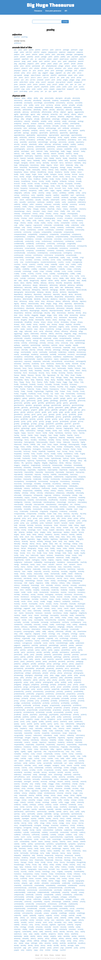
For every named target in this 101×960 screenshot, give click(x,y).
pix (58, 77)
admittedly (37, 110)
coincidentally (58, 225)
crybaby (52, 274)
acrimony (49, 105)
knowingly (31, 530)
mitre (22, 590)
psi (84, 84)
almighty (29, 119)
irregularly (54, 511)
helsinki (79, 437)
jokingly (30, 521)
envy (71, 343)
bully (58, 186)
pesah (73, 64)
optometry (53, 636)
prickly (65, 696)
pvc (42, 91)
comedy (45, 227)
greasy (67, 419)
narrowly (17, 611)
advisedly (17, 112)
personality (75, 668)
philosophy (37, 673)
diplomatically (79, 304)
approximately (76, 135)
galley (39, 398)
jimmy (64, 518)
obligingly (61, 627)
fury (56, 396)
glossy (16, 412)
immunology (80, 467)
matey (53, 569)
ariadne (73, 137)
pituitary (29, 678)
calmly (34, 193)
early (67, 327)
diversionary (61, 313)
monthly (45, 597)
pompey (53, 684)
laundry (57, 534)
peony (71, 664)
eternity (32, 350)
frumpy (46, 394)
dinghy (48, 304)
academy (55, 100)
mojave (16, 592)
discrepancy (68, 306)
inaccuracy (74, 474)
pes (61, 64)
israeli (49, 514)
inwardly (69, 509)
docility (27, 315)
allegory (78, 117)
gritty (35, 421)
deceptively (68, 283)
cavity (64, 202)
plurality (62, 680)
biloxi (16, 167)
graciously (17, 417)
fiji (58, 375)
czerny (55, 278)
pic (30, 70)
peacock (17, 61)
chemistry (82, 209)
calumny (41, 193)
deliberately (69, 287)
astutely (71, 142)
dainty (73, 278)
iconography (52, 461)
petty (59, 671)
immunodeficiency (67, 467)
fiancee (16, 375)
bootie (55, 177)
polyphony (35, 684)
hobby (29, 447)
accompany (28, 103)
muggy (49, 601)
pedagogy (79, 661)
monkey (40, 594)
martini (42, 567)
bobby (73, 172)
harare (38, 433)
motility (73, 599)
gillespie (74, 407)
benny (38, 163)
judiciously (71, 521)
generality (63, 400)
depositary (37, 294)
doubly (16, 320)
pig (39, 73)
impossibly (39, 472)
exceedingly (25, 354)
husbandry (26, 458)
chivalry (48, 213)
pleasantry (27, 680)
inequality (62, 488)
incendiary (17, 479)
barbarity (54, 156)
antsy (48, 130)
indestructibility (31, 486)
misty (16, 590)
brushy (60, 183)
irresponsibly (31, 514)
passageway (78, 54)
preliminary (50, 694)
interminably (18, 504)
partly (26, 654)
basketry (38, 158)
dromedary (65, 322)
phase (74, 66)
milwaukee (76, 583)
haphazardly (81, 430)
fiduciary (31, 375)
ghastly (43, 407)
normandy (44, 622)
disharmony (40, 308)
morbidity (82, 597)
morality (67, 597)
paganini (17, 645)
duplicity (69, 324)
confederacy (69, 241)
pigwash (59, 73)
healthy (62, 435)
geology (46, 405)
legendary (31, 539)
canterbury (25, 195)
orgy (33, 638)
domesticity (74, 315)
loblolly (71, 548)
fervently (62, 373)
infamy (46, 491)
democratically (81, 290)
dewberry (54, 299)
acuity (23, 107)
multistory (75, 601)
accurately (78, 103)
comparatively (69, 232)
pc (36, 59)
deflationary (18, 287)
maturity (17, 571)
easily (23, 329)
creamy (78, 267)
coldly (67, 225)
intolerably (27, 507)
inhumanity (66, 495)
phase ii (17, 68)
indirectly (50, 486)
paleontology (40, 648)
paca (20, 50)
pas (22, 54)
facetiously (60, 364)
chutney (24, 218)
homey (77, 447)
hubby (59, 454)
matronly (80, 569)
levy (65, 541)
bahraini (76, 151)
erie (40, 347)
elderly (51, 334)
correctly (46, 260)
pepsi (49, 64)
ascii (79, 140)
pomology (44, 684)
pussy (37, 91)
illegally (44, 463)
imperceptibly (52, 470)
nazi (15, 613)
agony (33, 114)
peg (15, 64)
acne (42, 105)
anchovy (57, 123)
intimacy (77, 504)
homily (84, 447)
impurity (46, 474)
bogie (34, 174)
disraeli (67, 310)
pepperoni (79, 664)
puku (46, 89)
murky (41, 604)
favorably (23, 370)
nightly (45, 617)
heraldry (34, 440)
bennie (31, 163)
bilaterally (69, 165)
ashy (84, 140)
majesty (51, 560)
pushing (24, 37)
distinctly (28, 313)
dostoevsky (73, 317)
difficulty (75, 301)
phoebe (45, 673)
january (39, 516)
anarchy (26, 123)
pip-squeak (18, 75)
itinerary (67, 514)
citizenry (17, 220)
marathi (51, 564)
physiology (38, 675)
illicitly (61, 463)
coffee (21, 225)
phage (61, 66)
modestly (64, 590)
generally (72, 400)
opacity (81, 634)
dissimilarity (76, 310)
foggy (65, 382)
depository (47, 294)
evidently (71, 352)
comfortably (70, 227)
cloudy (36, 223)
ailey (38, 114)
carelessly (64, 197)
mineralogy (35, 585)
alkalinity (61, 117)
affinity (55, 112)
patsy (25, 659)
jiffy (58, 518)
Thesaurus (38, 11)
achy (25, 105)
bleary (26, 172)
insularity (63, 500)
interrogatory (63, 504)
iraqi (81, 509)
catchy (63, 200)
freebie (45, 389)
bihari (56, 165)
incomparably (67, 479)
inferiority (69, 491)
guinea (31, 426)
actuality (72, 105)
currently (64, 276)
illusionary (77, 463)
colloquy (17, 227)
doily (55, 315)
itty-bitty (83, 514)
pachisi (37, 50)
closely (30, 223)
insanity (34, 497)
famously (17, 368)
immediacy (68, 465)
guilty (25, 426)
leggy (39, 539)
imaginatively (35, 465)
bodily (16, 174)
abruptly (67, 98)
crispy (42, 271)
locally (23, 551)
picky (23, 73)
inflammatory (49, 493)
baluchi (53, 153)
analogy (81, 121)
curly (49, 276)
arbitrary (32, 137)
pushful (17, 37)
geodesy (29, 405)
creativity (17, 269)
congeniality (71, 244)
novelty (45, 624)
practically (74, 689)
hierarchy (75, 442)
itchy (60, 514)
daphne (43, 280)
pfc (43, 66)
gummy (52, 426)
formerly (65, 384)
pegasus (30, 64)
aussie (23, 147)
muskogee (81, 604)
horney (64, 451)
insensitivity (52, 497)
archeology (52, 137)
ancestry (49, 123)
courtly (24, 264)
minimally (49, 585)
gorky (39, 414)
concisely (38, 239)
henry (27, 440)
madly (68, 557)
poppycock (78, 82)
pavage (44, 57)
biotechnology (19, 170)
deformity (28, 287)
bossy (74, 177)
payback (17, 59)
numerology (60, 624)
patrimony (18, 659)
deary (22, 283)
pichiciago (59, 70)
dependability (73, 292)
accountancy (60, 103)
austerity (30, 147)
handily (48, 430)
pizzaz (79, 77)
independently (19, 486)
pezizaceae (36, 66)
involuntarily (37, 509)
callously (27, 193)
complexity (41, 237)
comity (22, 230)
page (81, 50)
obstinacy (55, 629)
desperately (59, 297)
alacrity (66, 114)
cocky (81, 223)
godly (55, 412)
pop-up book (60, 82)
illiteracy (68, 463)
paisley (71, 645)
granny (58, 417)
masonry (76, 567)
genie (34, 403)
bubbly (24, 186)
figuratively (51, 375)
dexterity (62, 299)
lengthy (80, 539)
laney (36, 532)
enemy (28, 340)
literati (23, 548)
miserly (16, 587)
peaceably (75, 659)
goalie (44, 412)
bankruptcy (29, 156)
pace (25, 50)
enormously (59, 340)
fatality (70, 368)
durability (77, 324)
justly (42, 523)
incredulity (46, 484)
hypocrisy (30, 461)
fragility (73, 387)
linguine (24, 546)
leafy (45, 537)
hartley (16, 435)
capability (40, 195)
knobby (16, 530)
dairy (79, 278)
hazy (50, 435)
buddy (30, 186)
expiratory (48, 359)
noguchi (17, 620)
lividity (52, 548)
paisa (22, 52)
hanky (73, 430)
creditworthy (52, 269)
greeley (16, 421)
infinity (32, 493)
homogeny (37, 449)
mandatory (61, 562)
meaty (46, 574)
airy (61, 114)
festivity (70, 373)
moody (52, 597)
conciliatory (29, 239)
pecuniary (70, 661)
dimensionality (33, 304)
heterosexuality (42, 442)
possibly (75, 687)
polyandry (77, 682)
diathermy (80, 299)
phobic (36, 68)
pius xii (52, 77)
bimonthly (23, 167)
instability (81, 497)
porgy (25, 687)
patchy (23, 657)
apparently (64, 133)
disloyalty (69, 308)
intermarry (72, 502)
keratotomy (48, 525)
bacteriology (54, 151)
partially (55, 652)
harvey (23, 435)
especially (66, 347)
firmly (34, 377)
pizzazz (16, 80)
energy (35, 340)
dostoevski (63, 317)
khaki (56, 525)
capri (72, 195)
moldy (23, 592)
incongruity (54, 481)
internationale (39, 504)
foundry (52, 387)
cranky (39, 267)
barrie (16, 158)
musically (72, 604)
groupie (73, 421)
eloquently (26, 336)
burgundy (43, 188)
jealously (59, 516)
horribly (78, 451)
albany (73, 114)
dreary (43, 322)
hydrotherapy (56, 458)
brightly (55, 181)
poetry (69, 680)
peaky (35, 61)
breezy (34, 181)
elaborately (35, 334)
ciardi (31, 218)
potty (33, 689)
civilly (34, 220)
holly (48, 447)
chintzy (35, 213)
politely (63, 682)
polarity (38, 682)
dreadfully (28, 322)
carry (16, 200)
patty (31, 659)
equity (34, 347)
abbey (29, 98)
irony (16, 511)
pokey (32, 82)
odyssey (51, 631)
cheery (58, 209)
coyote (61, 264)
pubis (65, 87)
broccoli (17, 183)
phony (60, 673)
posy (49, 84)
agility (16, 114)
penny (49, 664)
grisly (29, 421)
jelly (73, 516)
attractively (57, 144)
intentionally (37, 502)
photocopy (68, 673)
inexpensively (28, 491)
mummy (17, 604)
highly (83, 442)
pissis (21, 77)
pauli (44, 659)
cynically (40, 278)
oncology (51, 634)
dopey (31, 317)
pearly (16, 661)
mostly (58, 599)
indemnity (75, 484)
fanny (30, 368)
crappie (52, 267)
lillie (56, 544)
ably (41, 98)
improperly (70, 472)
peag (23, 61)
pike (73, 73)
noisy (30, 620)
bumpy (64, 186)
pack (51, 50)
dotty (81, 317)
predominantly (19, 694)
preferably (30, 694)
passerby (47, 654)
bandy (76, 153)
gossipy (51, 414)
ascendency (72, 140)
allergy (16, 119)
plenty (35, 680)
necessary (38, 613)
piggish (45, 73)
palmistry (72, 648)
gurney (72, 426)
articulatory (31, 140)
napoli (72, 608)
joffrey (82, 518)
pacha (31, 50)
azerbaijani (25, 151)
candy (78, 193)
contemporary (43, 253)
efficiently (73, 331)
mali (78, 560)
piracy (16, 678)
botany (80, 177)
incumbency (56, 484)
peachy (81, 59)
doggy (49, 315)
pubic (59, 87)
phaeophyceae (51, 66)
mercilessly (27, 578)
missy (71, 587)
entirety (24, 343)
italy (54, 514)
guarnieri (76, 424)
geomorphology (78, 405)
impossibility (28, 472)
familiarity (71, 366)
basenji (23, 158)
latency (40, 534)
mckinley (81, 571)
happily (16, 433)
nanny (60, 608)
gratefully (24, 419)
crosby (70, 271)
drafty (75, 320)
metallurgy (80, 578)
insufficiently (53, 500)
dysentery (43, 327)
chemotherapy (19, 211)
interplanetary (51, 504)
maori (44, 564)
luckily (16, 555)
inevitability (79, 488)
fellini (78, 370)
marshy (29, 567)
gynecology (25, 428)
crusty (45, 274)
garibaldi (82, 398)
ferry (48, 373)
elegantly (67, 334)
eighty (26, 334)
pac (15, 50)
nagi (33, 608)
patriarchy (75, 657)
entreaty (43, 343)
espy (73, 347)
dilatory (23, 304)
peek (65, 61)
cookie (38, 257)
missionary (45, 587)
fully (62, 394)
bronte (30, 183)
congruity (30, 246)
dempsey (40, 292)
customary (31, 278)
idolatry (16, 463)
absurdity (27, 100)
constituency (70, 250)
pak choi (29, 52)
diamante (71, 299)
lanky (49, 532)
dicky (43, 301)
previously (51, 696)
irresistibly (73, 511)
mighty (31, 583)
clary (53, 220)
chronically (49, 216)
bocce (79, 172)
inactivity (28, 477)
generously (18, 403)
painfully (35, 645)
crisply (35, 271)
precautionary (38, 691)
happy (23, 433)
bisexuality (36, 170)
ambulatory (18, 121)
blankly (80, 170)
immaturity (46, 465)
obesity (16, 627)
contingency (67, 253)
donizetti (17, 317)
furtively (50, 396)
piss (15, 77)
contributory (37, 255)
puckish (17, 89)
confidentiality (19, 244)
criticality (49, 271)
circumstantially (79, 218)
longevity (60, 551)
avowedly (83, 149)
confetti (79, 241)
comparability (46, 232)
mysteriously (79, 606)
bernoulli (54, 163)
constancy (50, 250)
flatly (32, 380)
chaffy (24, 207)
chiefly (62, 211)
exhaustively (28, 357)
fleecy (47, 380)
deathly (29, 283)
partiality (47, 652)
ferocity (41, 373)
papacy (43, 52)
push (16, 91)
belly (66, 160)
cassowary (29, 200)
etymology (82, 350)
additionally (49, 107)
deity (51, 287)
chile (68, 211)
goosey (27, 414)
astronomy (63, 142)
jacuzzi (26, 516)
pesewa (80, 64)
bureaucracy (33, 188)
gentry (65, 403)
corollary (29, 260)
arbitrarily (23, 137)
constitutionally (19, 253)
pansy (37, 650)
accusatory (18, 105)
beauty (81, 158)
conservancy (18, 248)
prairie (82, 689)
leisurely (73, 539)
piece (34, 73)
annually (55, 126)
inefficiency (36, 488)
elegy (75, 334)
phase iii (24, 68)
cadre (46, 190)
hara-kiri (31, 433)
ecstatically (83, 329)
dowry (55, 320)
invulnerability (59, 509)
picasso (40, 70)
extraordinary (69, 361)
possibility (66, 687)
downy (48, 320)
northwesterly (76, 622)
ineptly (54, 488)
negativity (73, 613)
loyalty (82, 553)
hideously (66, 442)
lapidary (67, 532)
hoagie (83, 444)
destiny (79, 297)
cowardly (54, 264)
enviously (64, 343)
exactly (16, 354)
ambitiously (75, 119)
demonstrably (30, 292)
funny (43, 396)
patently (30, 657)
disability (29, 306)
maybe (29, 571)
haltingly (40, 430)
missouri (63, 587)
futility (67, 396)
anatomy (41, 123)
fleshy (53, 380)
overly (45, 643)
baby (46, 151)
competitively (65, 234)
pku (27, 80)
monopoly (59, 594)
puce (70, 87)
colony (29, 227)
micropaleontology (75, 581)
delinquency (36, 290)
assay (16, 142)
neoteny (17, 615)
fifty (44, 375)
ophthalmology (19, 636)
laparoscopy (57, 532)
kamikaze (49, 523)
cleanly (65, 220)
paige (16, 52)
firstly (40, 377)
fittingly (59, 377)
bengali (16, 163)
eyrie (42, 364)
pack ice (58, 50)
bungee (79, 186)
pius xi (46, 77)
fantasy (47, 368)
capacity (48, 195)
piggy (52, 73)
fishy (52, 377)
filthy (67, 375)
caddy (40, 190)
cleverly (23, 223)
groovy (55, 421)
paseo (41, 54)
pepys (55, 64)
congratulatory (19, 246)
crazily (59, 267)
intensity (27, 502)
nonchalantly (38, 620)
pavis (50, 57)
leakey (51, 537)
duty (29, 327)
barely (62, 156)
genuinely (73, 403)
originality (40, 638)
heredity (51, 440)
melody (40, 576)
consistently (74, 248)
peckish (47, 61)
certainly (82, 204)
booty (62, 177)
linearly (16, 546)
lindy (81, 544)
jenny (79, 516)
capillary (56, 195)
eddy (15, 331)
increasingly (28, 484)
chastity (72, 207)
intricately (44, 507)
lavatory (64, 534)
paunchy (51, 659)
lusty (80, 555)
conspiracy (30, 250)
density (55, 292)
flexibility (60, 380)
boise (40, 174)
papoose (62, 52)
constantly (60, 250)
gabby (80, 396)
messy (72, 578)
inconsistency (65, 481)
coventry (32, 264)
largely (16, 534)
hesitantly (82, 440)
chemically (73, 209)
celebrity (17, 204)
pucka (81, 87)
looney (76, 551)
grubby (16, 424)
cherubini (36, 211)
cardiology (25, 197)
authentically (40, 147)
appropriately (54, 135)
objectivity (42, 627)
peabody (67, 659)
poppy (82, 684)
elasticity (44, 334)
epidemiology (80, 343)
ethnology (56, 350)
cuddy (79, 274)
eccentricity (50, 329)
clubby (43, 223)
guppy (65, 426)
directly (16, 306)
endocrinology (19, 340)
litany (67, 546)
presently (80, 694)
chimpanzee (26, 213)
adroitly (52, 110)
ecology (58, 329)
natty (61, 611)
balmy (39, 153)
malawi (72, 560)
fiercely (38, 375)
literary (16, 548)
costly (16, 262)
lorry (28, 553)
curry (71, 276)
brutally (17, 186)
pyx (50, 91)
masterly (28, 569)
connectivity (40, 246)
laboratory (60, 530)
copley (62, 257)
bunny (16, 188)
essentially (81, 347)
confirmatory (40, 244)
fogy (70, 382)
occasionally (74, 629)
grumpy (34, 424)
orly (56, 638)
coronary (37, 260)
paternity (38, 657)
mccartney (55, 571)
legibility (46, 539)
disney (16, 310)
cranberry (31, 267)
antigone (17, 130)
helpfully (62, 437)
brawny (16, 181)
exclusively (62, 354)
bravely (78, 179)
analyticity (17, 123)
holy (53, 447)
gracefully (72, 414)
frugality (23, 394)
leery (68, 537)
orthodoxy (74, 638)
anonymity (18, 128)
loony (83, 551)
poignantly (18, 682)
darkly (57, 280)
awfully (16, 151)
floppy (21, 382)
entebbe (69, 340)
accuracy (70, 103)
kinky (53, 527)
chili (73, 211)
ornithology (64, 638)
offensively (59, 631)
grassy (16, 419)
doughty (24, 320)
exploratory (18, 361)
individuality (73, 486)
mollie (29, 592)
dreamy (36, 322)
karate (71, 523)
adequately (68, 107)
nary (24, 611)
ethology (65, 350)
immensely (18, 467)
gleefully (54, 410)
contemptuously (55, 253)
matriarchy (61, 569)
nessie (36, 615)
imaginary (25, 465)
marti (36, 567)
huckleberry (68, 454)
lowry (70, 553)
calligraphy (18, 193)
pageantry (26, 645)
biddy (43, 165)
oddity (38, 631)
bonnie (74, 174)
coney (38, 241)
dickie (37, 301)
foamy (58, 382)
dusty (24, 327)
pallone (64, 648)
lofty (34, 551)
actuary (16, 107)
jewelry (46, 518)
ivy (15, 516)
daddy (61, 278)
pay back (75, 57)
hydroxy (66, 458)
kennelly (30, 525)
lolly (47, 551)
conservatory (42, 248)
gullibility (39, 426)
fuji (52, 394)
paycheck (25, 59)
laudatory (48, 534)
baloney (46, 153)
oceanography (28, 631)
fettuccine (78, 373)
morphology (25, 599)
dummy (54, 324)
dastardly (71, 280)
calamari (66, 190)
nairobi (39, 608)
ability (36, 98)
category (82, 200)
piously (82, 675)
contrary (28, 255)
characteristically (41, 207)
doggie (42, 315)
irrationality (24, 511)
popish (69, 82)
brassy (71, 179)
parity (74, 650)
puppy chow (60, 89)
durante (17, 327)
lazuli (27, 537)
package (66, 50)
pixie (62, 77)
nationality (37, 611)
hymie (73, 458)
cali (80, 190)
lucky (22, 555)
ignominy (29, 463)
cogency (28, 225)
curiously (42, 276)
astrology (53, 142)
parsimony (31, 652)
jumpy (84, 521)
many (38, 564)
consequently (82, 246)
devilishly (37, 299)
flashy (27, 380)
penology (56, 664)
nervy (30, 615)
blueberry (58, 172)
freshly (16, 391)
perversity (36, 671)
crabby (73, 264)
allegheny (69, 117)
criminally (17, 271)
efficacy (57, 331)
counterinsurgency (32, 262)
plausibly (77, 678)
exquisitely (37, 361)
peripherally (70, 666)
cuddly (72, 274)
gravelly (40, 419)
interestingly (61, 502)
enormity (50, 340)
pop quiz (51, 82)
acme (37, 105)
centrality (56, 204)
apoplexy (34, 133)
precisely (60, 691)
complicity (50, 237)
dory (55, 317)
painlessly (43, 645)
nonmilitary (71, 620)
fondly (16, 384)
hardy (51, 433)
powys (61, 84)
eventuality (43, 352)
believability (52, 160)
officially (68, 631)
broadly (79, 181)
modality (36, 590)
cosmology (78, 260)
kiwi (76, 527)
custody (23, 278)
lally (15, 532)
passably (39, 654)
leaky (57, 537)
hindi (44, 444)
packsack (74, 50)
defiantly (63, 285)
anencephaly (74, 123)
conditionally (18, 241)
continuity (77, 253)
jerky (24, 518)
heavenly (25, 437)
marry (23, 567)
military (62, 583)
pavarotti (59, 659)
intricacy (36, 507)
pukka (39, 89)
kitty (71, 527)
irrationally (34, 511)
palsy (80, 648)
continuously (18, 255)
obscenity (17, 629)
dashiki (63, 280)
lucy (27, 555)
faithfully (28, 366)
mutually (54, 606)
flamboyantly (79, 377)
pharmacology (68, 671)
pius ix (33, 77)
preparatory (71, 694)
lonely (53, 551)
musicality (63, 604)
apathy (82, 130)
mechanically (55, 574)
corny (22, 260)
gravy (61, 419)
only (58, 634)
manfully (83, 562)
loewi (29, 551)
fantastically (38, 368)
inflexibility (70, 493)
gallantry (32, 398)
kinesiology (38, 527)
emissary (71, 336)
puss (31, 91)
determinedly (27, 299)
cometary (60, 227)
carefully (56, 197)
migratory (39, 583)
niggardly (37, 617)
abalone (17, 98)
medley (16, 576)
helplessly (70, 437)
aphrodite (17, 133)
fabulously (50, 364)
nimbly (57, 617)
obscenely (78, 627)
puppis (52, 89)
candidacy (62, 193)
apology (26, 133)
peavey (38, 661)
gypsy (33, 428)
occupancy (18, 631)
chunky (16, 218)
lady (78, 530)
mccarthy (46, 571)
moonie (59, 597)
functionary (81, 394)
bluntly (66, 172)
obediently (83, 624)
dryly (23, 324)
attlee (41, 144)
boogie (28, 177)
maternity (45, 569)
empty (55, 338)
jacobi (20, 516)
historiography (74, 444)
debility (36, 283)
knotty (23, 530)
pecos (54, 61)
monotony (68, 594)
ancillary (65, 123)
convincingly (29, 257)
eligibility (17, 336)
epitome (54, 345)
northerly (65, 622)
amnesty (57, 121)
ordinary (17, 638)
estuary (16, 350)
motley (80, 599)
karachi (57, 523)
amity (50, 121)
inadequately (47, 477)
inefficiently (46, 488)
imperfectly (63, 470)
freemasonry (54, 389)
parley (80, 650)
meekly (23, 576)
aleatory (36, 117)
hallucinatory (30, 430)
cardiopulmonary (37, 197)
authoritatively (62, 147)
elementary (83, 334)
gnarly (37, 412)
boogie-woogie (38, 177)
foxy (66, 387)
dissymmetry (18, 313)
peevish (81, 61)
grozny (80, 421)
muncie (24, 604)
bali (23, 153)
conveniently (59, 255)
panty (50, 650)
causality (22, 202)
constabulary (40, 250)
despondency (70, 297)
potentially (25, 689)
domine (82, 315)
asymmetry (80, 142)
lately (34, 534)
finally (16, 377)
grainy (41, 417)
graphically (67, 417)
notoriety (37, 624)
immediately (78, 465)
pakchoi (36, 52)
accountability (49, 103)
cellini (32, 204)
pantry (44, 650)
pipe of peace (36, 75)
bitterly (50, 170)
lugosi (42, 555)
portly (53, 687)
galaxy (24, 398)
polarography (48, 682)
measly (29, 574)
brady (52, 179)
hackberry (50, 428)
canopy (16, 195)
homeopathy (68, 447)
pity (35, 678)
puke (34, 89)
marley (16, 567)
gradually (26, 417)
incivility (46, 479)
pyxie (55, 91)
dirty (22, 306)
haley (16, 430)
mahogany (36, 560)
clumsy (49, 223)
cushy (16, 278)
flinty (16, 382)
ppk (71, 84)
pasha (47, 54)
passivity (75, 654)
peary (22, 661)
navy (83, 611)
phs (64, 68)
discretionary (79, 306)
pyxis (60, 91)
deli (61, 287)
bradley (45, 179)
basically (30, 158)
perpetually (40, 668)
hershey (66, 440)
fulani (57, 394)
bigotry (49, 165)
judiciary (63, 521)
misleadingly (25, 587)
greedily (75, 419)
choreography (72, 213)
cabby (16, 190)
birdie (28, 170)
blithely (33, 172)
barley (80, 156)
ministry (58, 585)
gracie (80, 414)
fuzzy (74, 396)
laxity (16, 537)
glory (83, 410)
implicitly (82, 470)
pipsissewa (62, 75)
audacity (66, 144)
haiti (82, 428)
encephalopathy (65, 338)
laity (83, 530)
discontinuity (49, 306)
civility (28, 220)
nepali (24, 615)
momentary (54, 592)
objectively (33, 627)
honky (79, 449)
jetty (40, 518)
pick (75, 70)
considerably (53, 248)
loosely (22, 553)
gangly (62, 398)
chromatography (37, 216)
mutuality (46, 606)
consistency (64, 248)
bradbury (37, 179)
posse (35, 84)
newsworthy (80, 615)
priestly (81, 696)
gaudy (39, 400)
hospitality (18, 454)
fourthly (60, 387)
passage (69, 54)
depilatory (28, 294)
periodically (60, 666)
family (79, 366)
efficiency (64, 331)
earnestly (74, 327)
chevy (44, 211)
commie (40, 230)
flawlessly (39, 380)
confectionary (47, 241)
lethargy (48, 541)
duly (48, 324)
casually (38, 200)
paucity (37, 659)
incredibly (37, 484)
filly (62, 375)
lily (60, 544)
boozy (68, 177)
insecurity (42, 497)
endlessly (76, 338)
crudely (16, 274)
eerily (41, 331)
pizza (73, 77)
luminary (50, 555)
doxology (62, 320)
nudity (52, 624)
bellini (60, 160)
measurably (38, 574)
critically (57, 271)
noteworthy (18, 624)
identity (65, 461)
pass (53, 54)
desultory (17, 299)
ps (76, 84)
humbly (34, 456)
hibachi (52, 442)
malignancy (18, 562)
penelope (41, 664)
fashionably (61, 368)
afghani (63, 112)
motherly (65, 599)
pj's (22, 80)
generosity (81, 400)
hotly (33, 454)
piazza (24, 70)
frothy (16, 394)
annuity (63, 126)
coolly (45, 257)
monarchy (72, 592)
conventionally (71, 255)
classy (59, 220)
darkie (50, 280)
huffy (76, 454)
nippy (77, 617)
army (16, 140)
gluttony (30, 412)
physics (83, 68)
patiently (66, 657)
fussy (61, 396)
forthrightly (18, 387)
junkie (16, 523)
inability (53, 474)
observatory (35, 629)
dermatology (18, 297)
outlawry (17, 643)
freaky (38, 389)
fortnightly (28, 387)
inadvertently (58, 477)
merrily (59, 578)
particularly (18, 654)
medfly (64, 574)
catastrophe (55, 200)
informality (80, 493)
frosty (82, 391)
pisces (81, 75)
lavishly (72, 534)
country (61, 262)
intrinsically (54, 507)
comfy (16, 230)
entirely (16, 343)
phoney (53, 673)
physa (70, 68)
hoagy (16, 447)
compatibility (32, 234)
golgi (61, 412)
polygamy (17, 684)
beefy (23, 160)
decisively (17, 285)
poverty (47, 689)
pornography (34, 687)
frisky (69, 391)
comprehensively (76, 237)
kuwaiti (51, 530)
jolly (36, 521)
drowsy (16, 324)
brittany (71, 181)
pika (68, 73)
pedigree (25, 664)
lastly (29, 534)
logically (41, 551)
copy (68, 257)
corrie (53, 260)
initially (74, 495)
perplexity (59, 668)
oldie (21, 634)
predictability (78, 691)
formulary (73, 384)
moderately (45, 590)
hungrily (69, 456)
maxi (23, 571)
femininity (17, 373)
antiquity (34, 130)
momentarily (43, 592)
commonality (79, 230)
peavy (45, 661)
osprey (37, 641)
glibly (70, 410)
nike (51, 617)
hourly (46, 454)
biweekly (63, 170)
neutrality (64, 615)
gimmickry (17, 410)
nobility (83, 617)
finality (79, 375)
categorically (72, 200)
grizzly (41, 421)
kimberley (22, 527)
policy (57, 682)
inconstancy (76, 481)
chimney (17, 213)
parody (16, 652)
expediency (57, 357)
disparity (44, 310)
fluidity (52, 382)
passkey (30, 57)
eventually (53, 352)
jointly (23, 521)
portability (45, 687)
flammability (18, 380)
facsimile (75, 364)
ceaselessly (72, 202)
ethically (40, 350)
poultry (39, 689)
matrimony (71, 569)
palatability (18, 648)
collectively (75, 225)
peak (29, 61)
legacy (79, 537)
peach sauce (64, 59)
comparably (57, 232)
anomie (78, 126)
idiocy (80, 461)
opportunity (31, 636)
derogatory (29, 297)
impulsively (29, 474)
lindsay (74, 544)
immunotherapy (20, 470)
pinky (76, 675)
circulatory (68, 218)
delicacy (78, 287)
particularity (75, 652)
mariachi (72, 564)
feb (52, 370)
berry (61, 163)
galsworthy (47, 398)
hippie (55, 444)
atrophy (24, 144)
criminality (77, 269)
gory (45, 414)
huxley (47, 458)
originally (49, 638)
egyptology (18, 334)
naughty (76, 611)
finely (22, 377)
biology (62, 167)
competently (54, 234)
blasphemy (18, 172)
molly (35, 592)
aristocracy (82, 137)
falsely (57, 366)
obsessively (46, 629)
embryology (52, 336)
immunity (56, 467)
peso (22, 66)
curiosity (34, 276)
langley (42, 532)
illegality (37, 463)
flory (33, 382)
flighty (74, 380)
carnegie (73, 197)
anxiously (63, 130)
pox (66, 84)
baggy (69, 151)
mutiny (38, 606)
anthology (32, 128)
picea (47, 70)
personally (18, 671)
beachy (58, 158)
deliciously (26, 290)
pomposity (62, 684)
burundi (58, 188)
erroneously (57, 347)
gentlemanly (50, 403)
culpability (25, 276)
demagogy (54, 290)
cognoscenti (37, 225)
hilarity (25, 444)
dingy (55, 304)
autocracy (30, 149)
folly (82, 382)
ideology (73, 461)
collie (82, 225)
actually (79, 105)
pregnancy (40, 694)
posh (29, 84)
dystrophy (52, 327)
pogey (65, 80)
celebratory (82, 202)
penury (64, 664)
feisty (66, 370)
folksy (76, 382)
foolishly (32, 384)
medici (70, 574)
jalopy (33, 516)
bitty (57, 170)
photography (78, 673)
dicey (16, 301)
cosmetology (67, 260)
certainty (17, 207)
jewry (53, 518)
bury (64, 188)
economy (66, 329)
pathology (57, 657)
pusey (82, 89)
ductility (42, 324)
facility (67, 364)
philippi (28, 673)
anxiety (55, 130)
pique (70, 75)
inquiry (27, 497)
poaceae (40, 80)
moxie (29, 601)
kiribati (65, 527)
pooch (43, 82)
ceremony (73, 204)
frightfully (49, 391)
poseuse (22, 84)
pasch (28, 54)
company (36, 232)
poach (47, 80)
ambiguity (65, 119)
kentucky (38, 525)
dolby (61, 315)
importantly (18, 472)
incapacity (82, 477)
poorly (75, 684)
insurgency (72, 500)
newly (72, 615)
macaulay (41, 557)
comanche (37, 227)
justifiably (34, 523)
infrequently (38, 495)
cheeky (42, 209)
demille (62, 290)
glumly (23, 412)
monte (16, 597)
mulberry (57, 601)
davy (78, 280)
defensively (54, 285)
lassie (23, 534)
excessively (44, 354)
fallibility (50, 366)
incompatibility (78, 479)
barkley (74, 156)
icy (60, 461)
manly (32, 564)
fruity (39, 394)
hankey (66, 430)
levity (60, 541)
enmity (42, 340)
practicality (65, 689)
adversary (60, 110)
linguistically (33, 546)
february (58, 370)
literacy (73, 546)
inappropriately (71, 477)
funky (37, 396)
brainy (58, 179)
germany (25, 407)
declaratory (27, 285)
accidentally (18, 103)
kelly (15, 525)
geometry (66, 405)
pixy (67, 77)
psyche (22, 87)
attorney (48, 144)
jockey (76, 518)
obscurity (26, 629)
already (36, 119)
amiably (43, 121)
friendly (29, 391)
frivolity (75, 391)
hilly (38, 444)
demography (18, 292)
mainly (43, 560)
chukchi (75, 216)
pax (68, 57)
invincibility (18, 509)
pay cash (83, 57)
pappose (80, 52)
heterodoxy (18, 442)
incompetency (19, 481)
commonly (17, 232)
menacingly (59, 576)
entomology (33, 343)
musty (31, 606)
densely (48, 292)
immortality (47, 467)
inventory (63, 507)
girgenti (34, 410)
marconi (59, 564)
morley (16, 599)
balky (28, 153)
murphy (49, 604)
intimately (17, 507)
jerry (29, 518)
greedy (81, 419)
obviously (64, 629)
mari (65, 564)
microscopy (18, 583)
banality (61, 153)
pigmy (63, 675)
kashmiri (79, 523)
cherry (28, 211)
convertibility (18, 257)
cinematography (49, 218)
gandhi (55, 398)
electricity (58, 334)
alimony (53, 117)
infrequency (27, 495)
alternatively (45, 119)
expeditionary (68, 357)
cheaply (35, 209)
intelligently (18, 502)
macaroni (32, 557)
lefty (73, 537)
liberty (32, 544)
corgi (82, 257)
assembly (23, 142)
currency (56, 276)
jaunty (46, 516)
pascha (34, 54)
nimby (64, 617)
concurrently (68, 239)
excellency (34, 354)
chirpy (41, 213)
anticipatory (75, 128)
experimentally (29, 359)
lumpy (68, 555)
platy (61, 678)
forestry (40, 384)
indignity (42, 486)
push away (23, 91)
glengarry (63, 410)
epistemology (35, 345)
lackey (68, 530)
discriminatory (19, 308)
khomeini (63, 525)
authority (73, 147)
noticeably (28, 624)
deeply (35, 285)
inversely (72, 507)
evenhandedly (26, 352)
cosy (21, 262)
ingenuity (47, 495)
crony (64, 271)
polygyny (26, 684)
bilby (76, 165)
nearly (21, 613)
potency (17, 689)
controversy (48, 255)
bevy (84, 163)
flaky (71, 377)
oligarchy (28, 634)
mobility (28, 590)
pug (23, 89)
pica (34, 70)
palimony (56, 648)
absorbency (18, 100)
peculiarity (52, 661)
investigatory (81, 507)
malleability (38, 562)
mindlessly (25, 585)
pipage (26, 75)
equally (75, 345)
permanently (18, 668)
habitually (41, 428)
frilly (56, 391)
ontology (74, 634)
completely (31, 237)
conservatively (30, 248)
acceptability (64, 100)
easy (36, 329)
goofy (80, 412)
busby (70, 188)
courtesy (17, 264)
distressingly (37, 313)
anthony (41, 128)
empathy (27, 338)
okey (15, 634)
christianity (18, 216)
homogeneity (26, 449)
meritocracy (50, 578)
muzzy (62, 606)
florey (28, 382)
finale (73, 375)
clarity (48, 220)
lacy (73, 530)
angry (39, 126)
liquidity (60, 546)
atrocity (16, 144)
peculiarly (61, 661)
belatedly (36, 160)
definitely (80, 285)
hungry (76, 456)
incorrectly (18, 484)
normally (26, 622)
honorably (18, 451)
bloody (50, 172)
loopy (16, 553)
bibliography (24, 165)
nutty (69, 624)
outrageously (27, 643)
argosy (66, 137)
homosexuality (48, 449)
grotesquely (64, 421)
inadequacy (37, 477)
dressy (50, 322)
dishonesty (60, 308)
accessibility (75, 100)
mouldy (16, 601)
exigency (38, 357)
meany (22, 574)
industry (27, 488)
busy (82, 188)
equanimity (18, 347)
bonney (67, 174)
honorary (26, 451)
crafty (80, 264)
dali (15, 280)
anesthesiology (19, 126)
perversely (27, 671)
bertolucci (68, 163)
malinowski (28, 562)
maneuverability (73, 562)
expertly (40, 359)
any (69, 130)
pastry (16, 657)
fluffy (46, 382)
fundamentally (19, 396)
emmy (79, 336)
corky (16, 260)
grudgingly (25, 424)
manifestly (24, 564)
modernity (55, 590)
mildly (47, 583)
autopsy (59, 149)
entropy (50, 343)
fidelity (23, 375)
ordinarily (82, 636)
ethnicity (48, 350)
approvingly (65, 135)
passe (16, 57)
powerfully (55, 689)
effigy (81, 331)
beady (65, 158)
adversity (69, 110)
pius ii (27, 77)
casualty (46, 200)
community (27, 232)
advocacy (25, 112)
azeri (32, 151)
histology (63, 444)
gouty (65, 414)
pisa (75, 75)
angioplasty (31, 126)
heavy (39, 437)
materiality (37, 569)
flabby (66, 377)
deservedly (39, 297)
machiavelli (50, 557)
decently (59, 283)
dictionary (50, 301)
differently (66, 301)
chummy (83, 216)
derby (71, 294)
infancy (53, 491)
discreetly (59, 306)
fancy (24, 368)
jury (27, 523)
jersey (35, 518)
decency (51, 283)
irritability (41, 514)
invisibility (27, 509)
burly (51, 188)
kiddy (70, 525)
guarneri (68, 424)
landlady (29, 532)
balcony (17, 153)
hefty (45, 437)
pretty (43, 696)
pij (64, 73)
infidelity (17, 493)
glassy (47, 410)
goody (74, 412)
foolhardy (23, 384)
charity (51, 207)
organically (26, 638)
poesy (59, 80)
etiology (74, 350)
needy (66, 613)
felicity (72, 370)
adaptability (38, 107)
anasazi (33, 123)
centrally (65, 204)
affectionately (46, 112)
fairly (16, 366)
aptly (16, 137)
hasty (36, 435)
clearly (72, 220)
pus (77, 89)
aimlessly (45, 114)
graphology (77, 417)
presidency (18, 696)
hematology (18, 440)
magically (75, 557)
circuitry (60, 218)
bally (33, 153)
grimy (23, 421)
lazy (32, 537)
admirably (77, 107)
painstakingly (54, 645)
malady (66, 560)
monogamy (49, 594)
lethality (40, 541)
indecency (66, 484)
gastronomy (31, 400)
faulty (16, 370)
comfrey (79, 227)
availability (68, 149)
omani (44, 634)
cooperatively (53, 257)
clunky (56, 223)
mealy (16, 574)
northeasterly (55, 622)
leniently (25, 541)
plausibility (68, 678)
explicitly (74, 359)
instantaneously (20, 500)
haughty (43, 435)
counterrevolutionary (48, 262)
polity (70, 682)
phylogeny (29, 675)
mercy (35, 578)
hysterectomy (41, 461)
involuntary (48, 509)
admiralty (17, 110)
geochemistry (19, 405)
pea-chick (42, 59)
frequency (71, 389)
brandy (64, 179)
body (22, 174)
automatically (40, 149)
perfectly (35, 666)
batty (45, 158)
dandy (26, 280)
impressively (49, 472)
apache (75, 130)
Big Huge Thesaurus (50, 5)
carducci (48, 197)
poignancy (77, 680)
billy (81, 165)
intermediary (82, 502)
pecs (59, 61)
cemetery (39, 204)
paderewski (80, 643)
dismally (78, 308)
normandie (35, 622)
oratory (67, 636)
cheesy (65, 209)
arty (54, 140)
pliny (48, 680)
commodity (69, 230)
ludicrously (34, 555)
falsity (64, 366)
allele (85, 117)
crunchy (38, 274)
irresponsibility (19, 514)
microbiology (62, 581)
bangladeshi (18, 156)
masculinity (67, 567)
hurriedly (17, 458)
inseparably (62, 497)
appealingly (74, 133)
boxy (30, 179)
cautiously (40, 202)
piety (51, 675)
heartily (70, 435)
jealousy (67, 516)
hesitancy (74, 440)
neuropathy (54, 615)
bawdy (51, 158)
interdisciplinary (49, 502)
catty (15, 202)
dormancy (39, 317)
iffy (22, 463)
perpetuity (50, 668)
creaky (72, 267)
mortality (35, 599)
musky (16, 606)
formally (57, 384)
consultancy (31, 253)
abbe (23, 98)
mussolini (24, 606)
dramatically (18, 322)
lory (33, 553)
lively (46, 548)
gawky (46, 400)
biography (54, 167)
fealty (31, 370)
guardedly (59, 424)
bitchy (44, 170)
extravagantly (81, 361)
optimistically (42, 636)
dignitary (83, 301)
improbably (60, 472)
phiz (30, 68)
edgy (21, 331)
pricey (59, 696)
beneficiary (82, 160)
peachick (73, 59)
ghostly (50, 407)
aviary (76, 149)
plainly (46, 678)
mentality (78, 576)
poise (84, 80)
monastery (81, 592)
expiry (56, 359)
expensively (18, 359)
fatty (84, 368)
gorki (33, 414)
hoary (22, 447)
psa (79, 84)
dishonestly (50, 308)
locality (16, 551)
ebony (41, 329)
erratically (47, 347)
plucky (54, 680)
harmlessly (59, 433)
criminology (27, 271)
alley (22, 119)
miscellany (82, 585)
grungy (41, 424)
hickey (59, 442)
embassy (35, 336)
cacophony (33, 190)
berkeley (46, 163)
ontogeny (65, 634)
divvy (84, 313)
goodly (67, 412)
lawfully (79, 534)
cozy (67, 264)
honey (73, 449)
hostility (26, 454)
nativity (54, 611)
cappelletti (65, 195)
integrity (81, 500)
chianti (50, 211)
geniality (27, 403)
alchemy (28, 117)
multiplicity (66, 601)
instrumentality (41, 500)
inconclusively (43, 481)
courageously (77, 262)
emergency (62, 336)
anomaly (71, 126)
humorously (59, 456)
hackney (59, 428)
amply (64, 121)
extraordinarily (57, 361)
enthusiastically (79, 340)
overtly (51, 643)
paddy (72, 643)
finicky (28, 377)
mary (60, 567)
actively (57, 105)
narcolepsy (81, 608)
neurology (44, 615)
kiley (15, 527)
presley (26, 696)
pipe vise (46, 75)
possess (42, 84)
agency (70, 112)
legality (16, 539)
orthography (18, 641)
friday (23, 391)
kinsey (59, 527)
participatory (64, 652)
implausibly (73, 470)
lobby (65, 548)
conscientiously (59, 246)
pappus (16, 54)
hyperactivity (81, 458)
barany (46, 156)
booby (22, 177)
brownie (53, 183)
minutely (73, 585)
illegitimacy (53, 463)
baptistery (38, 156)
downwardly (39, 320)
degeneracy (43, 287)
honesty (66, 449)
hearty (77, 435)
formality (48, 384)
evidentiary (62, 352)
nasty (29, 611)
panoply (30, 650)
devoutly (46, 299)
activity (64, 105)
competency (43, 234)
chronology (59, 216)
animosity (46, 126)
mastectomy (18, 569)
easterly (29, 329)
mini (42, 585)
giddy (67, 407)
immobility (27, 467)
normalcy (80, 620)
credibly (34, 269)
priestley (73, 696)
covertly (40, 264)
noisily (24, 620)
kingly (47, 527)
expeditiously (79, 357)
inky (80, 495)
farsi (53, 368)
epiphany (25, 345)
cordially (75, 257)
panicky (23, 650)
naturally (68, 611)
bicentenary (34, 165)
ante (25, 128)
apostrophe (43, 133)
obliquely (69, 627)
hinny (50, 444)
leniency (17, 541)
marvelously (51, 567)
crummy (31, 274)
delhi (57, 287)
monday (17, 594)
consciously (71, 246)
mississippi (54, 587)
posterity (83, 687)
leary (63, 537)
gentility (41, 403)
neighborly (83, 613)
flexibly (67, 380)
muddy (42, 601)
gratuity (32, 419)
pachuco (45, 50)
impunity (38, 474)
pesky (16, 66)
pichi (52, 70)
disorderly (24, 310)
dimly (42, 304)
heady (56, 435)
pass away (60, 54)
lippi (53, 546)
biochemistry (33, 167)
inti (71, 504)
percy (28, 666)
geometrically (56, 405)
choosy (55, 213)
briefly (48, 181)
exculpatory (18, 357)
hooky (34, 451)
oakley (74, 624)
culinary (17, 276)
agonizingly (24, 114)
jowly (49, 521)
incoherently (55, 479)
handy (55, 430)
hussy (40, 458)
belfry (44, 160)
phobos (44, 68)
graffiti (34, 417)
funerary (29, 396)
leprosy (32, 541)
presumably (35, 696)
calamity (74, 190)
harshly (81, 433)
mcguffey (72, 571)
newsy (16, 617)
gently (59, 403)
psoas (16, 87)
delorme (45, 290)
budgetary (38, 186)
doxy (69, 320)
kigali (83, 525)
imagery (17, 465)
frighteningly (39, 391)
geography (38, 405)
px (46, 91)
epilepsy (17, 345)
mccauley (64, 571)
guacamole (50, 424)
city (23, 220)
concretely (58, 239)
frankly (22, 389)
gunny (59, 426)
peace (49, 59)
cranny (45, 267)
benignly (24, 163)
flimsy (81, 380)
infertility (78, 491)
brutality (77, 183)
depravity (56, 294)
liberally (25, 544)
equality (68, 345)
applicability (31, 135)
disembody (30, 308)
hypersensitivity (19, 461)
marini (79, 564)
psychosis (44, 87)
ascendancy (62, 140)
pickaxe (16, 73)
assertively (32, 142)
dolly (66, 315)
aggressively (79, 112)
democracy (70, 290)
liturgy (40, 548)
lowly (64, 553)
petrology (51, 671)
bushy (76, 188)
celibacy (25, 204)
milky (68, 583)
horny (71, 451)
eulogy (16, 352)
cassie (22, 200)
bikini (62, 165)
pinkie (70, 675)
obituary (24, 627)
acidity (31, 105)
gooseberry (18, 414)
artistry (48, 140)
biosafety (77, 167)
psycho (36, 87)
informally (17, 495)
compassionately (20, 234)
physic (76, 68)
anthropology (51, 128)
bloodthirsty (41, 172)
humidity (42, 456)
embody (43, 336)
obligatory (51, 627)
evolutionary (81, 352)
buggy (46, 186)
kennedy (22, 525)
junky (22, 523)
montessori (25, 597)
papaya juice (52, 52)
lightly (45, 544)
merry (66, 578)
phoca (51, 68)
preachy (28, 691)
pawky (63, 57)
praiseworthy (19, 691)
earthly (82, 327)
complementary (19, 237)
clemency (80, 220)
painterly (63, 645)
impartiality (32, 470)
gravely (47, 419)
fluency (39, 382)
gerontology (34, 407)
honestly (58, 449)
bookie (48, 177)
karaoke (64, 523)
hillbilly (32, 444)
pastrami (83, 654)
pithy (22, 678)
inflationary (60, 493)
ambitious (17, 43)
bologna (53, 174)
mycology (69, 606)
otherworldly (67, 641)
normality (17, 622)
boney (60, 174)
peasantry (30, 661)
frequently (80, 389)
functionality (70, 394)
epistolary (45, 345)
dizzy (21, 315)
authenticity (51, 147)
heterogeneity (29, 442)
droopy (73, 322)
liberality (17, 544)
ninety (70, 617)
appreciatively (42, 135)
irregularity (44, 511)
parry (23, 652)
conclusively (48, 239)
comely (52, 227)
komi (39, 530)
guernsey (17, 426)
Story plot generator (53, 11)
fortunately (38, 387)
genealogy (54, 400)
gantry (69, 398)
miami (46, 581)
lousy (45, 553)
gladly (41, 410)
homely (59, 447)
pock (53, 80)
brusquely (68, 183)
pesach (66, 64)
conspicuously (19, 250)
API (66, 11)
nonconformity (50, 620)
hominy (16, 449)
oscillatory (29, 641)
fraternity (30, 389)
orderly (74, 636)
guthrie (16, 428)
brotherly (45, 183)
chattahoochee (19, 209)
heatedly (17, 437)
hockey (35, 447)
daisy (84, 278)
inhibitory (56, 495)
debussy (44, 283)
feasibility (38, 370)
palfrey (49, 648)
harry (75, 433)
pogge (72, 80)
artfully (22, 140)
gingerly (26, 410)
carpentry (81, 197)
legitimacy (54, 539)
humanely (17, 456)
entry (57, 343)
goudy (58, 414)
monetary (25, 594)
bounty (23, 179)
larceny (81, 532)
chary (58, 207)
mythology (18, 608)
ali (47, 117)
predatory (68, 691)
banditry (69, 153)
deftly (36, 287)
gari (75, 398)
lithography (32, 548)
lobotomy (79, 548)
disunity (47, 313)
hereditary (42, 440)
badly (63, 151)
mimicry (17, 585)
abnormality (49, 98)
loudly (39, 553)
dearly (16, 283)
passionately (57, 654)
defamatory (43, 285)
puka (28, 89)
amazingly (56, 119)
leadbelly (39, 537)
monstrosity (78, 594)
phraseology (18, 675)
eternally (24, 350)
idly (85, 461)
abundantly (37, 100)
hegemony (53, 437)
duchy (35, 324)
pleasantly (17, 680)
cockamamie (65, 223)
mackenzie (60, 557)
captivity (17, 197)
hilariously (18, 444)
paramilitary (65, 650)
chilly (78, 211)
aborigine (59, 98)
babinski (39, 151)
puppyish (70, 89)
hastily (30, 435)
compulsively (18, 239)
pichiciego (68, 70)
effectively (48, 331)
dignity (16, 304)
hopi (58, 451)
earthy (16, 329)
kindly (30, 527)
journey (42, 521)
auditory (81, 144)
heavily (32, 437)
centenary (47, 204)
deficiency (71, 285)
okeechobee (81, 631)
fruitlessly (32, 394)
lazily (21, 537)
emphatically (37, 338)
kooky (45, 530)
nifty (30, 617)
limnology (66, 544)
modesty (72, 590)
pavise (56, 57)
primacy (17, 698)
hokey (42, 447)
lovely (51, 553)
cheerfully (50, 209)
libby (77, 541)
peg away (22, 64)
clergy (16, 223)
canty (33, 195)
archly (60, 137)
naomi (66, 608)
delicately (17, 290)
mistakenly (78, 587)
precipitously (50, 691)
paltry (16, 650)
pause (37, 57)
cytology (48, 278)
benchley (73, 160)
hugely (82, 454)
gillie (80, 407)
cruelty (23, 274)
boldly (46, 174)
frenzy (63, 389)
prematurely (60, 694)
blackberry (72, 170)
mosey (51, 599)
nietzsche (23, 617)
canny (84, 193)
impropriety (80, 472)
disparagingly (34, 310)
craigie (23, 267)
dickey (31, 301)
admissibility (27, 110)
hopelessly (51, 451)
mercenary (18, 578)
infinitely (25, 493)
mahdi (28, 560)
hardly (45, 433)
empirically (47, 338)
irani (75, 509)
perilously (50, 666)
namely (46, 608)
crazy (66, 267)
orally (61, 636)
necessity (47, 613)
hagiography (68, 428)
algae (43, 117)
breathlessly (25, 181)
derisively (78, 294)
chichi (56, 211)
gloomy (77, 410)
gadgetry (17, 398)
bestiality (77, 163)
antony (42, 130)
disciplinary (39, 306)
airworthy (54, 114)
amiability (35, 121)
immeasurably (57, 465)
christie (26, 216)
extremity (26, 364)
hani (60, 430)
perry (67, 668)
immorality (37, 467)
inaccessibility (63, 474)
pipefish (54, 75)
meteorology (18, 581)
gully (46, 426)
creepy (69, 269)
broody (37, 183)
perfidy (42, 666)
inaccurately (18, 477)
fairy (21, 366)
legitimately (64, 539)
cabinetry (23, 190)
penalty (33, 664)
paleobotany (28, 648)
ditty (53, 313)
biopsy (69, 167)
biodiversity (44, 167)
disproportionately (56, 310)
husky (34, 458)
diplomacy (68, 304)
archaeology (41, 137)
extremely (17, 364)
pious (79, 73)
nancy (53, 608)
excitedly (53, 354)
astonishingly (43, 142)
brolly (24, 183)
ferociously (33, 373)
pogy (78, 80)
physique (17, 70)
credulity (62, 269)
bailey (83, 151)
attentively (33, 144)
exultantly (35, 364)
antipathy (25, 130)
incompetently (31, 481)
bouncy (16, 179)
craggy (16, 267)
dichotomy (23, 301)
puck (75, 87)
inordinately (18, 497)
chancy (31, 207)
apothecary (54, 133)
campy (48, 193)
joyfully (55, 521)
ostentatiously (56, 641)
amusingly (72, 121)
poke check (24, 82)
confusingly (61, 244)
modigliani (81, 590)
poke (16, 82)
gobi (49, 412)
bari (67, 156)
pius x (39, 77)
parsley (39, 652)
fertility (54, 373)
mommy (63, 592)
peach (55, 59)
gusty (79, 426)
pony (69, 684)
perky (79, 666)
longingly (68, 551)
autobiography (19, 149)
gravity (54, 419)
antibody (66, 128)
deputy (64, 294)
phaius (67, 66)
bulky (53, 186)
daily (67, 278)
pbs (31, 59)
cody (15, 225)
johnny (16, 521)
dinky (61, 304)
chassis (64, 207)
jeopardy (17, 518)
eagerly (61, 327)
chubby (67, 216)
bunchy (71, 186)
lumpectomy (59, 555)
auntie (16, 147)
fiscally (46, 377)
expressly (27, 361)
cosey (59, 260)
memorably (49, 576)
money (33, 594)
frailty (16, 389)
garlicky (17, 400)
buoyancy (24, 188)
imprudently (18, 474)
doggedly (35, 315)
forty (46, 387)
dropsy (80, 322)
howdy (53, 454)
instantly (31, 500)
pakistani (79, 645)
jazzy (52, 516)
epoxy (61, 345)
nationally (46, 611)
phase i (80, 66)
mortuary (43, 599)
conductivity (29, 241)
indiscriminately (61, 486)
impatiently (42, 470)
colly (23, 227)
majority (59, 560)
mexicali (39, 581)
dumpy (61, 324)
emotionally (18, 338)
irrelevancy (63, 511)
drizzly (56, 322)
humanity (26, 456)
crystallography (62, 274)
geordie (17, 407)
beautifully (73, 158)
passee (22, 57)
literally (80, 546)
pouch (55, 84)
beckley (16, 160)
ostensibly (45, 641)
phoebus (58, 68)
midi (25, 583)
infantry (60, 491)
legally (23, 539)
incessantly (27, 479)
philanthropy (18, 673)
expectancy (47, 357)
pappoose (71, 52)
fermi (25, 373)
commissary (49, 230)
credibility (25, 269)
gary (23, 400)
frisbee (62, 391)
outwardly (37, 643)
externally (46, 361)
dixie (15, 315)
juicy (78, 521)
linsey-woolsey (45, 546)
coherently (48, 225)
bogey (28, 174)
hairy (77, 428)
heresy (58, 440)
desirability (49, 297)
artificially (40, 140)
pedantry (17, 664)
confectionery (58, 241)
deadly (84, 280)
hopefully (42, 451)
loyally (76, 553)
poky (37, 82)
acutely (30, 107)
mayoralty (37, 571)
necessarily (29, 613)
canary (55, 193)
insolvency (72, 497)
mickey (53, 581)
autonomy (51, 149)
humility (50, 456)
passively (67, 654)
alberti (80, 114)
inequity (70, 488)
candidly (71, 193)
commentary (31, 230)
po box (32, 80)
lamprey (22, 532)
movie (23, 601)
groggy (48, 421)
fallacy (43, 366)
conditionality (79, 239)
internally (28, 504)
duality (28, 324)
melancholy (32, 576)
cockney (74, 223)
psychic (29, 87)
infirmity (40, 493)
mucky (36, 601)
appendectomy (19, 135)
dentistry (63, 292)
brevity (41, 181)
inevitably (17, 491)
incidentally (37, 479)
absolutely (76, 98)
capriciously (80, 195)
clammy (41, 220)
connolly (49, 246)
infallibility (38, 491)
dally (20, 280)
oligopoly (36, 634)
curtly (77, 276)
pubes (52, 87)
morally (74, 597)
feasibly (46, 370)
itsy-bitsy (75, 514)
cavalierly (49, 202)
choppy (62, 213)
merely (42, 578)
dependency (18, 294)
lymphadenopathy (20, 557)
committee (59, 230)
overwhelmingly (62, 643)
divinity (78, 313)
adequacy (58, 107)
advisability (78, 110)
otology (77, 641)
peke (37, 64)
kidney (76, 525)
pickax (81, 70)
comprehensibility (61, 237)
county (68, 262)
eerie (35, 331)
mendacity (69, 576)
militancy (54, 583)
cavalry (57, 202)
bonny (81, 174)
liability (71, 541)
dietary (58, 301)
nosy (84, 622)
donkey (25, 317)
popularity (18, 687)
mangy (16, 564)
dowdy (31, 320)
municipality (33, 604)
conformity (51, 244)
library (38, 544)
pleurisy (42, 680)
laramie (74, 532)
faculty (82, 364)
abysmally (46, 100)
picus (29, 73)
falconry (36, 366)
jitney (70, 518)
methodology (30, 581)
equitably (27, 347)
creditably (42, 269)
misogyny (35, 587)
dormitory (48, 317)
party (32, 654)
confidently (30, 244)
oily (74, 631)
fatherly (77, 368)
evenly (35, 352)
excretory (71, 354)
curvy (83, 276)
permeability (29, 668)
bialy (15, 165)
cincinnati (38, 218)
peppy (16, 666)
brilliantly (63, 181)
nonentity (61, 620)
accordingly (38, 103)
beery (29, 160)
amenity (27, 121)
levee (55, 541)
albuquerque (18, 117)
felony (84, 370)
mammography (49, 562)
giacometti (59, 407)
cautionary (31, 202)
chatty (29, 209)
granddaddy (49, 417)
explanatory (64, 359)
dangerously (34, 280)
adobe (45, 110)
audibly (73, 144)
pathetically (48, 657)
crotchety (77, 271)
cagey (52, 190)
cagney (58, 190)
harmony (68, 433)
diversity (71, 313)
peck (40, 61)
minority (66, 585)
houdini (39, 454)
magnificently (19, 560)
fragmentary (82, 387)
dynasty (35, 327)
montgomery (35, 597)
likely (51, 544)
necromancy (57, 613)
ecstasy (74, 329)
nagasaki (27, 608)
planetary (53, 678)
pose (16, 84)
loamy (59, 548)
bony (16, 177)
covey (47, 264)
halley (22, 430)
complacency (76, 234)
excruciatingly (81, 354)
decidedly (77, 283)
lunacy (74, 555)
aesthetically (35, 112)
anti (59, 128)
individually (18, 488)
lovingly (58, 553)
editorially (28, 331)
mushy (55, 604)
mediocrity (78, 574)
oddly (44, 631)
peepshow (72, 61)
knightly (83, 527)
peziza (28, 66)
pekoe (43, 64)
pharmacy (78, 671)
